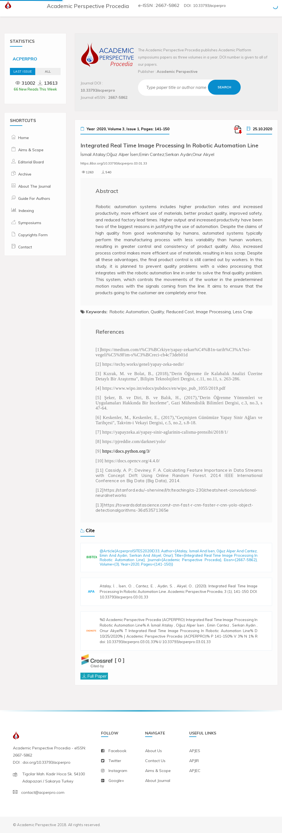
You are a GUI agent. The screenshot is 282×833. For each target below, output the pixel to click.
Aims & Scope (31, 149)
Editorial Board (31, 162)
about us (153, 750)
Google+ (116, 780)
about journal (157, 780)
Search (224, 87)
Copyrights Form (33, 234)
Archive (24, 174)
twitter (115, 760)
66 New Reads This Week (35, 89)
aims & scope (158, 770)
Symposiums (29, 222)
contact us (155, 760)
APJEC (194, 770)
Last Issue (22, 71)
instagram (118, 770)
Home (23, 137)
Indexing (26, 210)
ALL (48, 71)
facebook (117, 750)
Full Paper (97, 676)
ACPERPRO (25, 59)
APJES (194, 750)
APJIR (194, 760)
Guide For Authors (34, 198)
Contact (25, 247)
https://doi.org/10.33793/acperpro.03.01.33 (113, 163)
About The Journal (34, 186)
